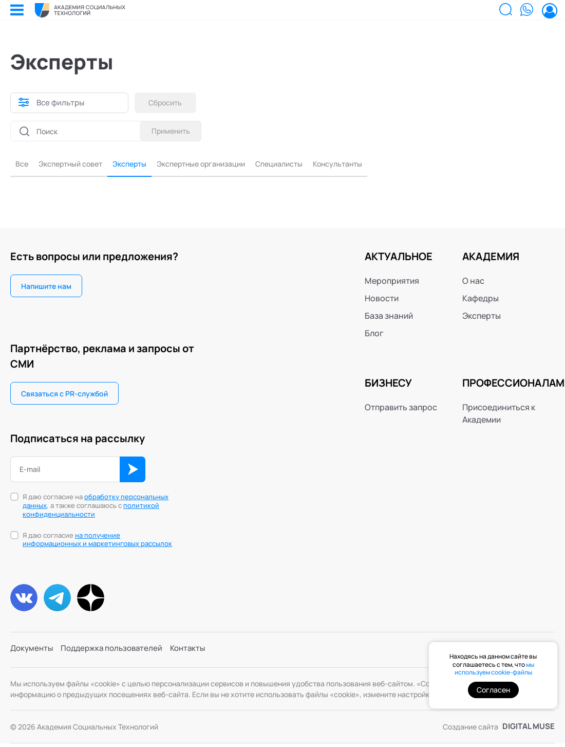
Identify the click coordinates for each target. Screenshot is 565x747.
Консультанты (376, 165)
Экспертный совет (76, 165)
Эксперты (142, 165)
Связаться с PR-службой (64, 395)
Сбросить (168, 102)
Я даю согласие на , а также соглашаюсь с (95, 507)
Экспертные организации (223, 165)
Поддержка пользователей (117, 654)
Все (22, 165)
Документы (32, 654)
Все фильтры (61, 102)
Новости (382, 299)
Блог (374, 334)
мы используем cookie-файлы (494, 668)
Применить (168, 131)
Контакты (197, 654)
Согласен (493, 690)
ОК (132, 471)
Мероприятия (392, 282)
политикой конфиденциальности (91, 511)
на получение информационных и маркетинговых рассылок (97, 541)
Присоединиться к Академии (498, 415)
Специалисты (310, 165)
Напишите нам (46, 288)
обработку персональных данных (95, 503)
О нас (473, 282)
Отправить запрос (401, 408)
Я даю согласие (97, 541)
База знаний (389, 317)
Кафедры (480, 299)
